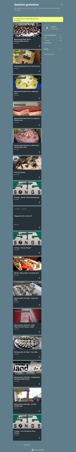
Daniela (53, 26)
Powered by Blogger (38, 450)
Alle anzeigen (17, 20)
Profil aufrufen (54, 29)
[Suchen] (62, 5)
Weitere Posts (27, 444)
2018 (45, 38)
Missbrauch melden (49, 54)
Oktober (47, 40)
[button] (39, 46)
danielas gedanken (26, 4)
